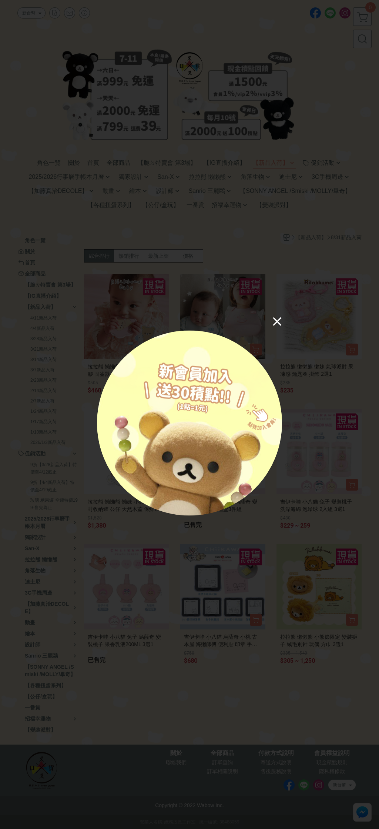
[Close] (277, 321)
